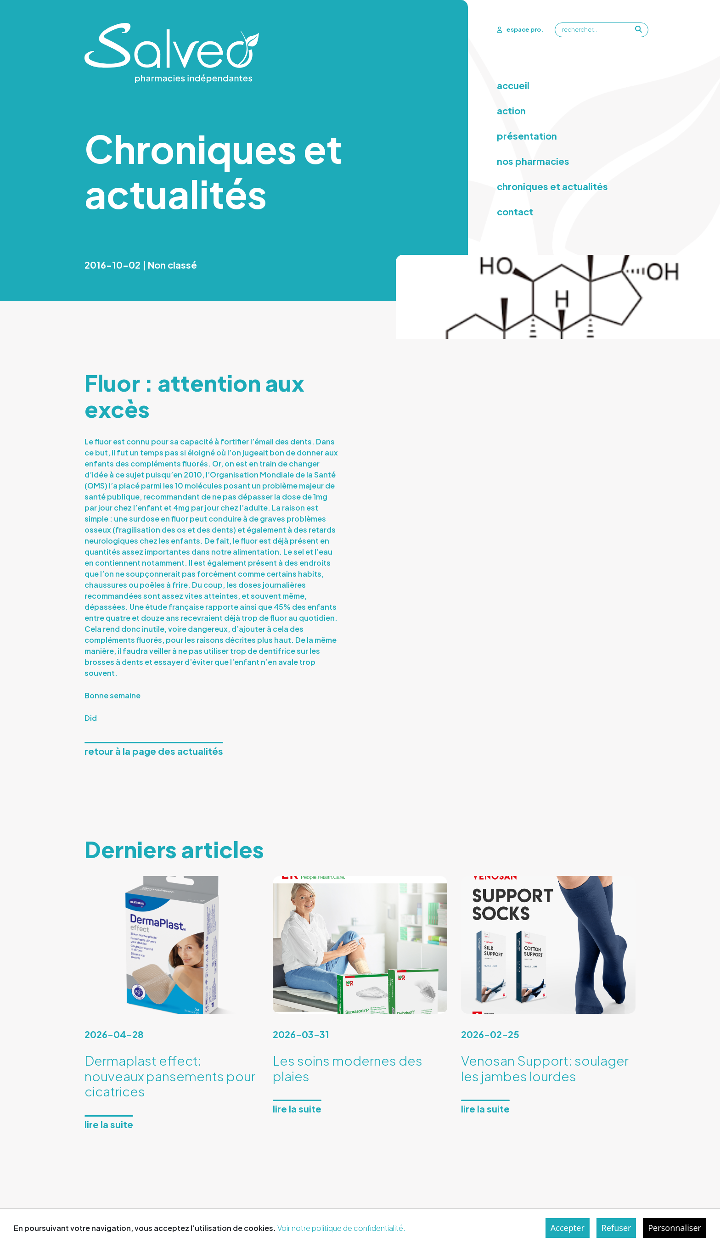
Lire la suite (108, 1124)
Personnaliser (674, 1227)
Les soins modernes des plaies (347, 1068)
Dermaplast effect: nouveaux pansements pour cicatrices (169, 1075)
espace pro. (520, 29)
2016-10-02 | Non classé (140, 264)
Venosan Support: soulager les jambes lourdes (545, 1068)
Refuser (616, 1227)
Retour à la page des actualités (153, 751)
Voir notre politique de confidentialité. (341, 1228)
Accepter (568, 1227)
